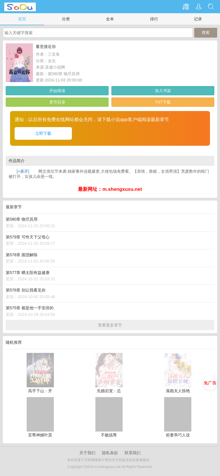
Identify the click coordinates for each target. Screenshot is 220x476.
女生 (52, 61)
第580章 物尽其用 (64, 73)
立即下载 (43, 133)
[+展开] (23, 171)
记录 (198, 19)
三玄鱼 (54, 54)
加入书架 (163, 90)
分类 (66, 19)
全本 (110, 19)
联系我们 (133, 452)
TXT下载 (162, 102)
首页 (22, 19)
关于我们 (87, 452)
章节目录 (57, 102)
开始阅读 (57, 90)
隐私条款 (110, 452)
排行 (154, 19)
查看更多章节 (110, 325)
